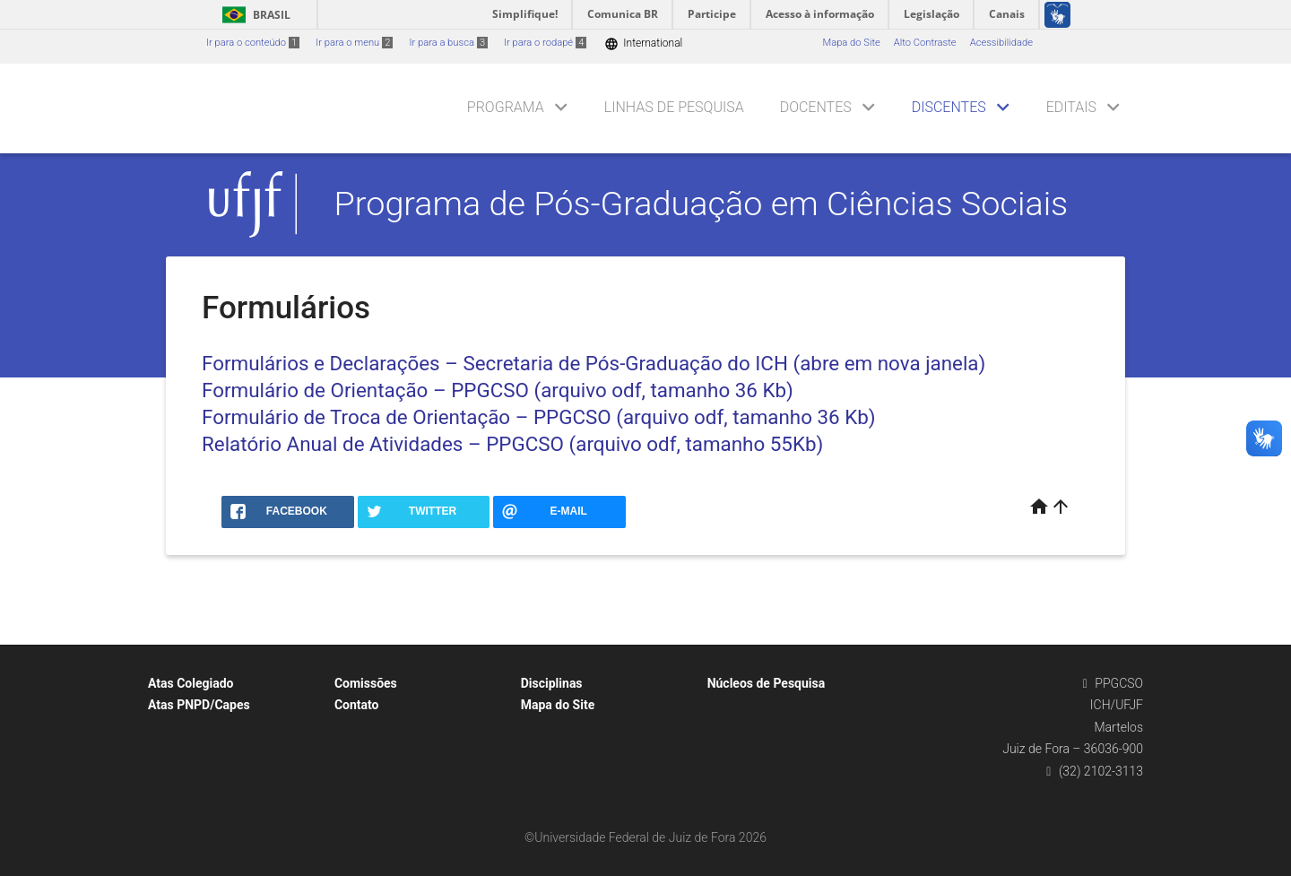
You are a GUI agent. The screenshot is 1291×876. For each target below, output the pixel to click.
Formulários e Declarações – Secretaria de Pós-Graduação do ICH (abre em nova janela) (593, 363)
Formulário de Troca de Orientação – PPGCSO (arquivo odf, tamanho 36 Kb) (539, 417)
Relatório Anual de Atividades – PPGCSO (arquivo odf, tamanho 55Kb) (512, 443)
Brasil (253, 14)
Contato (356, 705)
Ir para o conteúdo (252, 42)
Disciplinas (552, 683)
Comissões (365, 683)
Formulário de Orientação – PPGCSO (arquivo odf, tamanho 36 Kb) (497, 390)
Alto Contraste (925, 42)
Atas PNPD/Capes (199, 705)
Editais (1071, 107)
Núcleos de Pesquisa (766, 683)
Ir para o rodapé (545, 42)
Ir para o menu (354, 42)
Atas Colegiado (191, 683)
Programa (505, 107)
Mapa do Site (850, 42)
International (643, 43)
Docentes (816, 107)
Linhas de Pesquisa (674, 107)
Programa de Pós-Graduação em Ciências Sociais (701, 203)
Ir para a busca (448, 42)
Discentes (949, 107)
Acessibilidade (1001, 42)
